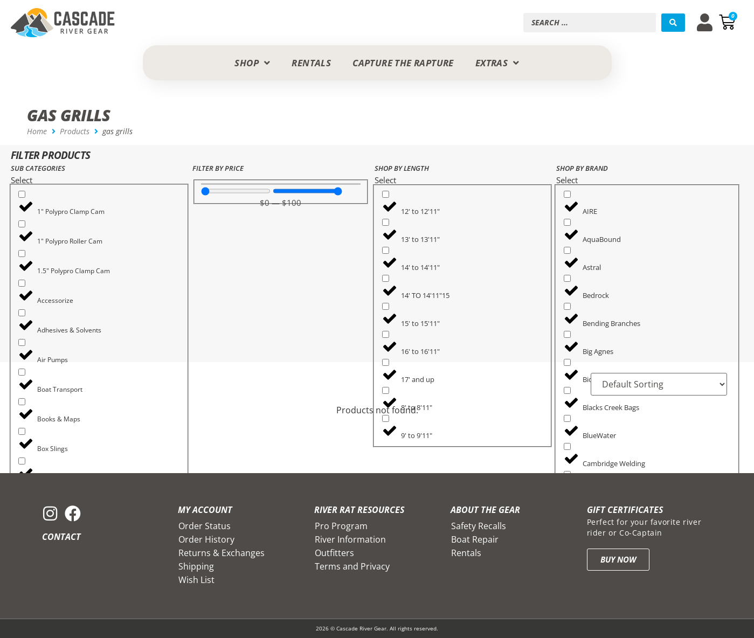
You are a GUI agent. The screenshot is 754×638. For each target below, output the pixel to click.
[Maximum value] (307, 191)
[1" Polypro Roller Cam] (21, 223)
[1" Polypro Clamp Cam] (21, 194)
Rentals (466, 553)
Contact (61, 537)
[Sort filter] (659, 384)
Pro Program (341, 526)
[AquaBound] (567, 222)
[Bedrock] (567, 278)
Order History (206, 539)
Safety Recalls (478, 526)
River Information (350, 539)
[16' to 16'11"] (385, 334)
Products (74, 131)
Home (37, 131)
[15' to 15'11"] (385, 306)
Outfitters (334, 553)
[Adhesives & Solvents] (21, 312)
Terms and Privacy (352, 566)
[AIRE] (567, 194)
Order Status (204, 526)
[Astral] (567, 250)
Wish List (196, 580)
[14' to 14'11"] (385, 250)
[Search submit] (673, 22)
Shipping (196, 566)
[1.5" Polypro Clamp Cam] (21, 253)
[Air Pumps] (21, 342)
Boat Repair (475, 539)
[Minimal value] (236, 191)
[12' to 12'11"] (385, 194)
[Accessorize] (21, 283)
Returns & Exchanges (221, 553)
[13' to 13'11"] (385, 222)
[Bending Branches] (567, 306)
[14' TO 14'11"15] (385, 278)
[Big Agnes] (567, 334)
